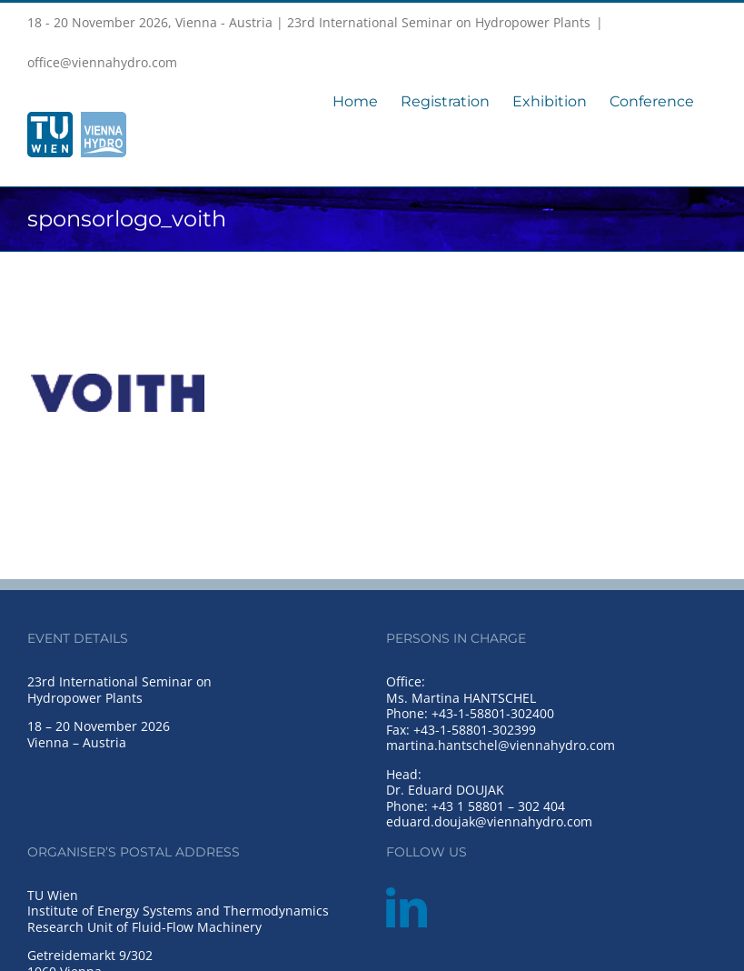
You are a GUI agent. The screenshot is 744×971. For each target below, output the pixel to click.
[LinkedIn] (406, 907)
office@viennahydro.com (102, 62)
